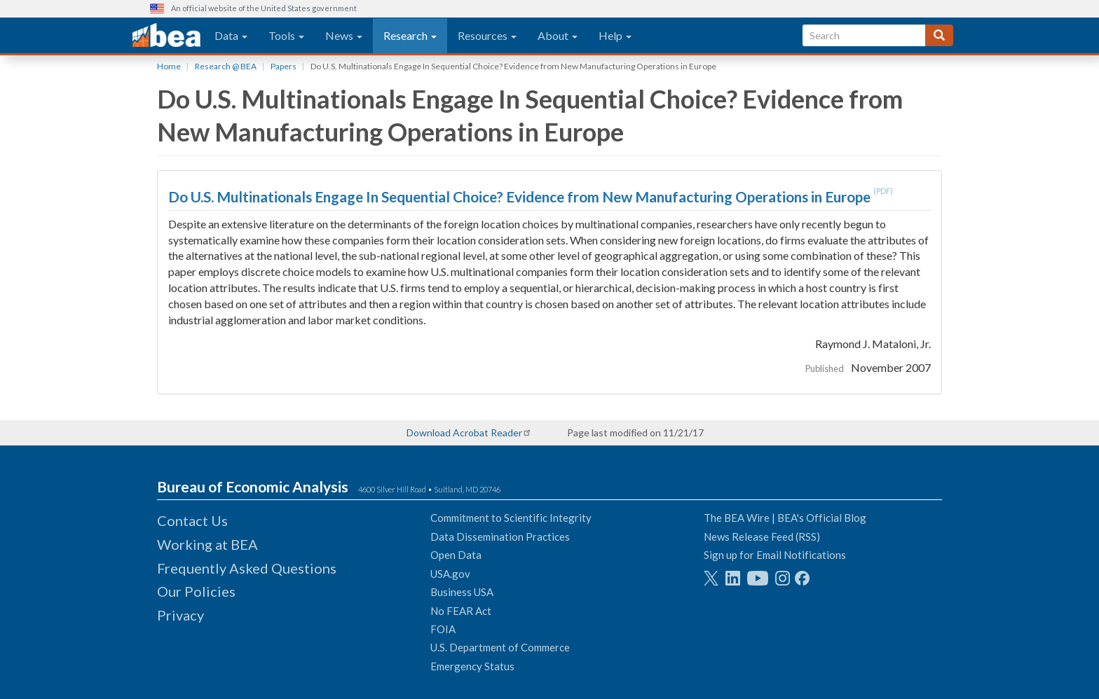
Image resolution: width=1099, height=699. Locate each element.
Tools (286, 35)
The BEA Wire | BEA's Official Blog (785, 517)
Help (615, 35)
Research (410, 35)
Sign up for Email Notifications (775, 554)
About (558, 35)
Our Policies (196, 591)
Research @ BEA (226, 66)
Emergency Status (472, 666)
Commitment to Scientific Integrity (511, 517)
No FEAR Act (460, 610)
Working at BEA (207, 544)
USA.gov (450, 573)
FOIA (443, 629)
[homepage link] (166, 35)
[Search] (939, 35)
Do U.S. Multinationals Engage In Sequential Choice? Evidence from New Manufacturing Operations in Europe (520, 196)
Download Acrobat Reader (464, 432)
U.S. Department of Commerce (500, 647)
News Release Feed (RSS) (762, 536)
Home (169, 66)
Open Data (456, 554)
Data (230, 35)
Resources (487, 35)
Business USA (461, 592)
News (343, 35)
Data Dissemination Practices (500, 536)
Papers (283, 66)
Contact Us (192, 520)
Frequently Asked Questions (246, 568)
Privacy (180, 615)
